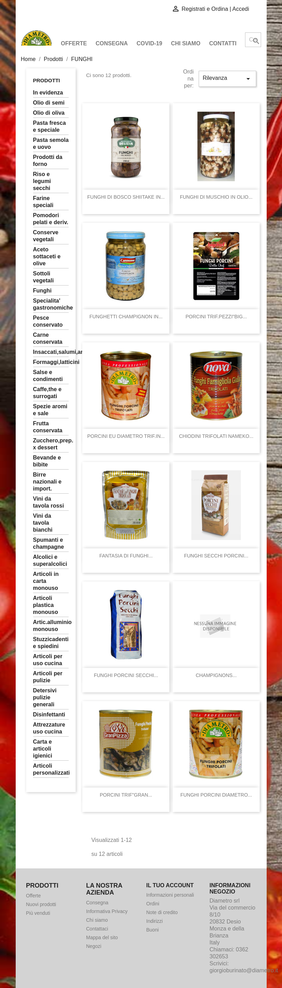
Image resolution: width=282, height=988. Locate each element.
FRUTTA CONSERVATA (48, 426)
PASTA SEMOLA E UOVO (51, 143)
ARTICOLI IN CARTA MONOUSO (46, 581)
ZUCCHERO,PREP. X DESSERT (51, 444)
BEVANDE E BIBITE (47, 461)
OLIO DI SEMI (49, 103)
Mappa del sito (102, 937)
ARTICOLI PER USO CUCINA (47, 659)
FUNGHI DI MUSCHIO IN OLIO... (216, 197)
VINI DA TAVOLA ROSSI (48, 502)
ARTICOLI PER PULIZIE (47, 676)
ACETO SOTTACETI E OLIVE (47, 256)
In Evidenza (48, 93)
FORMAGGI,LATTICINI (51, 362)
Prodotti (46, 80)
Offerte (74, 43)
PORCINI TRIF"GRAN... (126, 795)
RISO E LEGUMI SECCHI (42, 181)
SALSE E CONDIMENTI (48, 375)
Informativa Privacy (107, 911)
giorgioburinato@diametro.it (243, 970)
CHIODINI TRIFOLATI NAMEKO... (216, 436)
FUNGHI (42, 291)
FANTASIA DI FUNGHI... (126, 555)
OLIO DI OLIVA (49, 113)
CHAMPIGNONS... (216, 675)
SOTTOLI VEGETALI (43, 277)
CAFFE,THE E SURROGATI (47, 392)
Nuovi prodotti (41, 904)
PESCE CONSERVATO (48, 321)
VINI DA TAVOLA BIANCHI (43, 523)
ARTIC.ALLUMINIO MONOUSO (51, 625)
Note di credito (162, 912)
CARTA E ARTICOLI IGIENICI (42, 749)
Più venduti (38, 913)
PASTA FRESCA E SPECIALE (49, 126)
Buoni (152, 930)
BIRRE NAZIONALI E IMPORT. (47, 482)
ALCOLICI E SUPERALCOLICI (50, 560)
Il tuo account (170, 885)
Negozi (93, 946)
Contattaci (97, 929)
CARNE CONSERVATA (48, 338)
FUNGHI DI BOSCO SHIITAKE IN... (126, 197)
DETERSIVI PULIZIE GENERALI (45, 697)
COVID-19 (149, 43)
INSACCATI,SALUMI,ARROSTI (51, 352)
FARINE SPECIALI (43, 201)
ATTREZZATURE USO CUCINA (49, 728)
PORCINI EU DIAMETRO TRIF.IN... (126, 436)
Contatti (223, 43)
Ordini (152, 903)
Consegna (112, 43)
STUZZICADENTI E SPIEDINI (51, 642)
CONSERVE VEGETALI (46, 235)
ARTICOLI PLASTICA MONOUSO (45, 605)
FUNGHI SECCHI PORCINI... (216, 555)
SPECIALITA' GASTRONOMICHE (51, 304)
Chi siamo (185, 43)
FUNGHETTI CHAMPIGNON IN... (125, 316)
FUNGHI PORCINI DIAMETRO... (216, 795)
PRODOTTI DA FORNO (47, 160)
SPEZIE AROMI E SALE (50, 409)
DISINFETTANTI (49, 714)
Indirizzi (154, 921)
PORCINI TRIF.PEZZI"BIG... (216, 316)
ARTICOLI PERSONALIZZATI (51, 769)
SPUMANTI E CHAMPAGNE (48, 543)
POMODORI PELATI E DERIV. (50, 218)
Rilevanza (227, 79)
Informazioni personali (170, 895)
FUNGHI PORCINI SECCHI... (126, 675)
